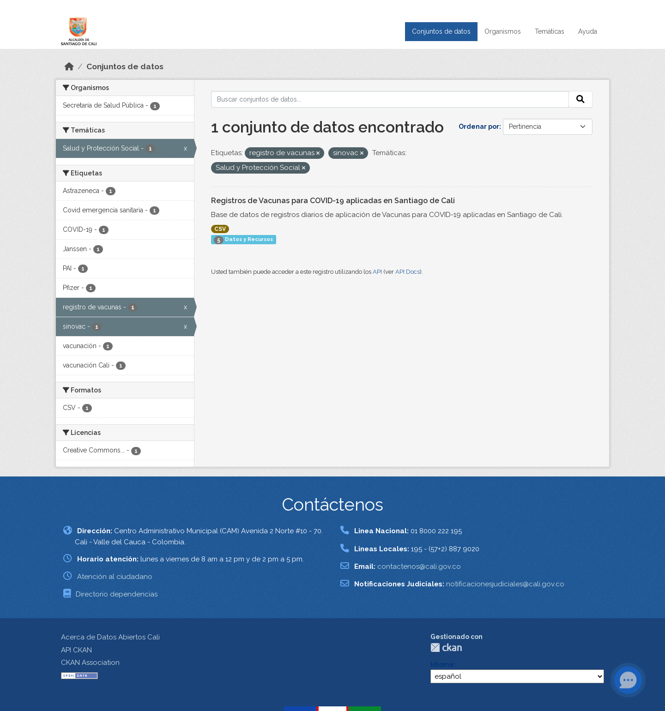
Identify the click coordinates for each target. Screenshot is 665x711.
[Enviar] (580, 99)
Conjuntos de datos (441, 31)
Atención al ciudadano (114, 576)
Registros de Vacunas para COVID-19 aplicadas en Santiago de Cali (333, 200)
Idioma (441, 664)
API (377, 271)
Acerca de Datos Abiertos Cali (110, 637)
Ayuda (587, 31)
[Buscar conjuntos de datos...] (390, 99)
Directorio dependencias (116, 594)
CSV (220, 229)
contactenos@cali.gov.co (419, 566)
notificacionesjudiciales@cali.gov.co (505, 584)
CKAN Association (90, 662)
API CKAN (76, 650)
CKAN (446, 647)
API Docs (407, 271)
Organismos (502, 31)
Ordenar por (479, 126)
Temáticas (549, 31)
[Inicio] (69, 66)
